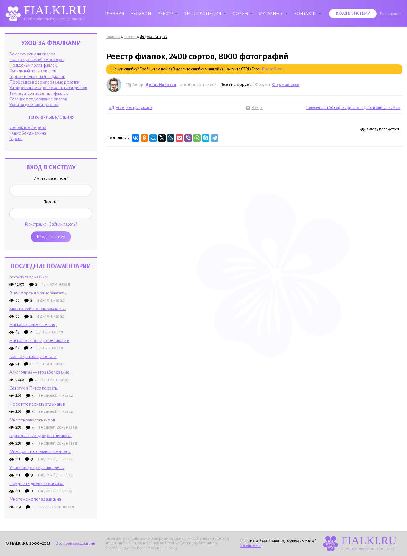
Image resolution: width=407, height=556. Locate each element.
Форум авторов (153, 37)
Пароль (51, 202)
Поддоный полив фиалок (33, 65)
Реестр (165, 13)
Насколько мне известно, (33, 324)
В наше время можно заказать (37, 293)
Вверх (254, 107)
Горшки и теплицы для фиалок (37, 76)
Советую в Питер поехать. (33, 388)
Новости (141, 13)
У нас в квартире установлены (36, 467)
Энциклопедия (202, 13)
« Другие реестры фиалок (130, 107)
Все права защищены (75, 543)
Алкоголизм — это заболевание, (40, 372)
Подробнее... (273, 69)
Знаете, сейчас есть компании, (37, 308)
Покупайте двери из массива (36, 483)
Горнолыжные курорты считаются (40, 435)
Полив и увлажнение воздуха (36, 59)
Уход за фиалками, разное (34, 104)
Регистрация (390, 13)
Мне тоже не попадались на (35, 499)
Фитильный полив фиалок (32, 71)
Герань (15, 138)
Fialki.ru (129, 543)
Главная (114, 13)
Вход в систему (353, 13)
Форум (240, 13)
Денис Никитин (160, 85)
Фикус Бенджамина (27, 133)
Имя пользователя (51, 178)
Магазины (271, 13)
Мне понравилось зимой (32, 420)
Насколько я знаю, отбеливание (39, 340)
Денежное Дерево (27, 127)
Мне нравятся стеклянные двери (40, 451)
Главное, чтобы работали (33, 356)
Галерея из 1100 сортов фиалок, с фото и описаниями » (353, 107)
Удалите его (250, 545)
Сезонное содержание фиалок (38, 99)
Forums (130, 37)
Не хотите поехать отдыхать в (37, 404)
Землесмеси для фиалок (32, 54)
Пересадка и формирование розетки (44, 82)
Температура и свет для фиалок (38, 93)
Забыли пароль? (63, 224)
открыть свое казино (28, 277)
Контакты (305, 13)
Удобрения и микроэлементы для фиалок (48, 87)
